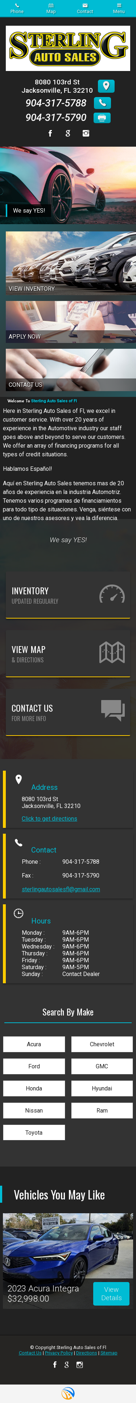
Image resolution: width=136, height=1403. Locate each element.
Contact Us (30, 1353)
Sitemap (109, 1353)
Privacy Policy (59, 1353)
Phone (17, 8)
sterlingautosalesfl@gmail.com (61, 889)
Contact (85, 8)
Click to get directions (49, 818)
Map (51, 8)
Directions (86, 1353)
